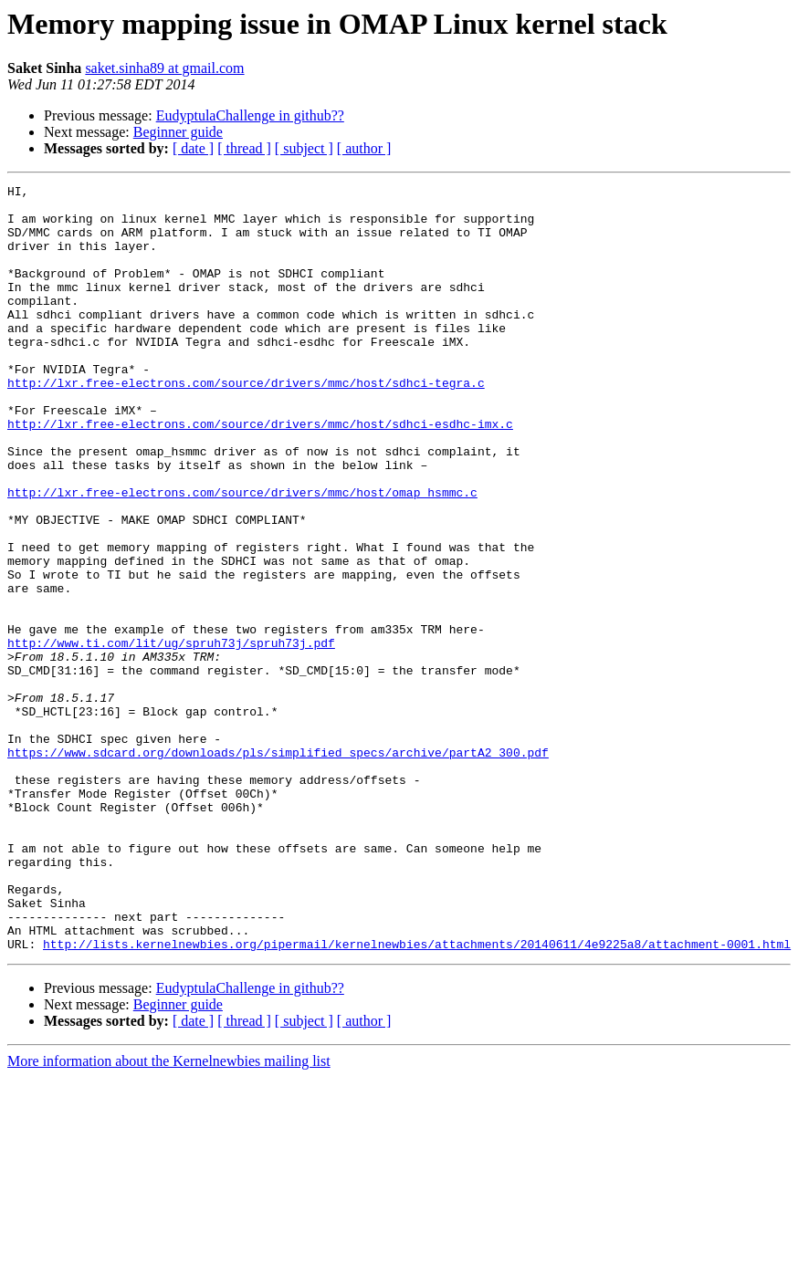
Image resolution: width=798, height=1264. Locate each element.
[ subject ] (304, 148)
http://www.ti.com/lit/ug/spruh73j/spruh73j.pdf (171, 735)
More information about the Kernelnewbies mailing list (169, 1214)
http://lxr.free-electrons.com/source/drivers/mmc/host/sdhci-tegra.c (246, 423)
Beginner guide (178, 132)
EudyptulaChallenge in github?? (250, 115)
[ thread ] (244, 148)
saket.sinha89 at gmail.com (164, 68)
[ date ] (193, 148)
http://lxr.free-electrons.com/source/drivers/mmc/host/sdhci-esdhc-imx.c (260, 473)
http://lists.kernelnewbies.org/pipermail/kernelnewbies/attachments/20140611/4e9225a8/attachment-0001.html (417, 1097)
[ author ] (364, 148)
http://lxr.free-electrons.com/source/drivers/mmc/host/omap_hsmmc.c (242, 555)
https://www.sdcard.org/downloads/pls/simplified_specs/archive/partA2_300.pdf (278, 867)
